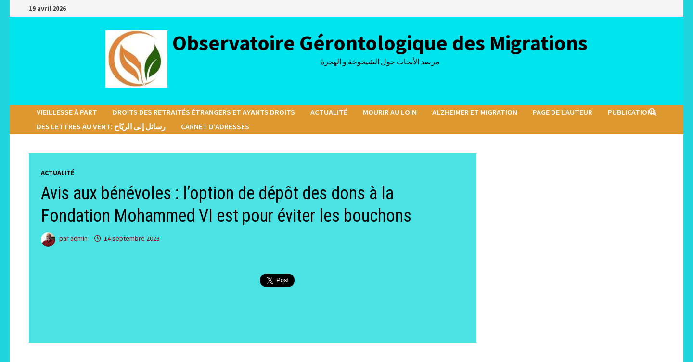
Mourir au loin (390, 112)
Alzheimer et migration (474, 112)
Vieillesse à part (67, 112)
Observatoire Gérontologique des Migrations (380, 42)
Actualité (328, 112)
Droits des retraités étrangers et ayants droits (204, 112)
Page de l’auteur (562, 112)
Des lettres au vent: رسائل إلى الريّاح (101, 126)
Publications (632, 112)
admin (79, 238)
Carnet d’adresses (215, 126)
